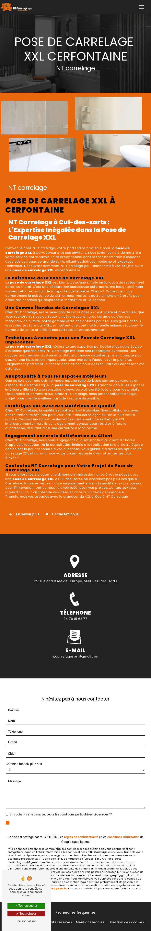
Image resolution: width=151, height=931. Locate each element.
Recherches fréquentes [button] (75, 912)
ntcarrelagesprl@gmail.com (75, 649)
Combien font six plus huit (24, 756)
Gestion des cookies (127, 922)
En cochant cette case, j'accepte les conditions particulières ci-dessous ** (61, 807)
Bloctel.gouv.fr (55, 881)
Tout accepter (26, 905)
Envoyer (80, 818)
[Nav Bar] (141, 7)
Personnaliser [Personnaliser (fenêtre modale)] (26, 921)
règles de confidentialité (81, 829)
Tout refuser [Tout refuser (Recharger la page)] (26, 913)
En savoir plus (23, 514)
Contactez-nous (61, 514)
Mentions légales (90, 922)
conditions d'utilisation (123, 829)
